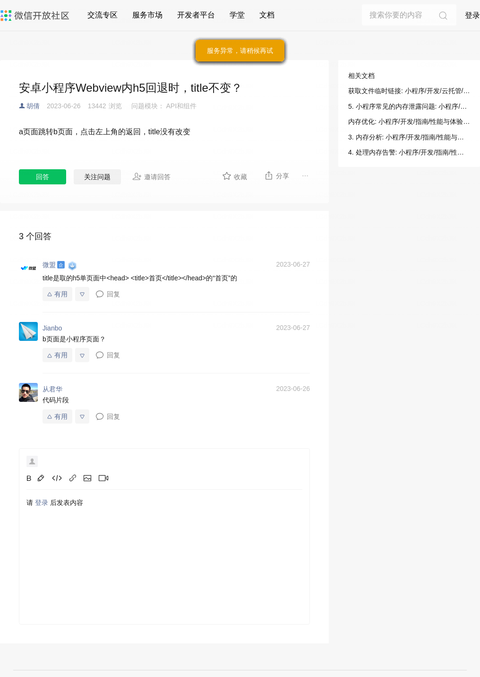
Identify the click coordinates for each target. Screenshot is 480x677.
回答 (42, 177)
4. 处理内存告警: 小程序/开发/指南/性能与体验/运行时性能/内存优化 (409, 152)
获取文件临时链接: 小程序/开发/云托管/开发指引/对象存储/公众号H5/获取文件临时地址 (409, 91)
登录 (472, 15)
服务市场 (147, 15)
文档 (266, 15)
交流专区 (102, 15)
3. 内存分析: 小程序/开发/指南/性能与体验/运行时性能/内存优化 (409, 137)
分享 (276, 175)
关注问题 (97, 177)
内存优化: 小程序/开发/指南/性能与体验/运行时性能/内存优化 (409, 121)
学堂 (237, 15)
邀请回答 (151, 176)
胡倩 (33, 106)
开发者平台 (196, 15)
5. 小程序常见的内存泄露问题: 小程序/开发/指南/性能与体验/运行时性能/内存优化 (409, 106)
